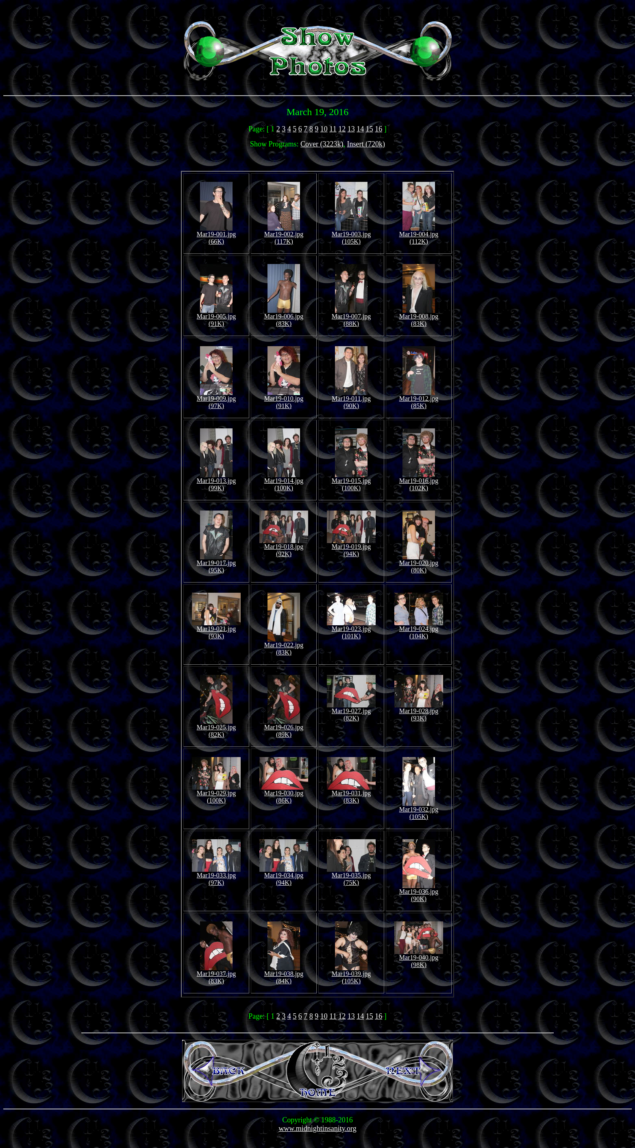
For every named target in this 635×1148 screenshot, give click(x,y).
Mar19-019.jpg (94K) (351, 547)
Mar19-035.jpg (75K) (351, 876)
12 (342, 129)
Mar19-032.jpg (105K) (418, 810)
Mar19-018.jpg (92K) (283, 547)
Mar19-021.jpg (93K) (216, 629)
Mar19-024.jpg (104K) (418, 629)
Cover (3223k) (321, 144)
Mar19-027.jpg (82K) (351, 712)
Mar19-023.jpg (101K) (351, 629)
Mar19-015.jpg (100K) (351, 481)
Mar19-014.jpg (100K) (283, 481)
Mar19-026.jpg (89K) (283, 728)
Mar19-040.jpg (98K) (418, 958)
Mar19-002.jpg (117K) (283, 235)
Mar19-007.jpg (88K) (351, 317)
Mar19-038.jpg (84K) (283, 974)
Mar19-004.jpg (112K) (418, 235)
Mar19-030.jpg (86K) (283, 794)
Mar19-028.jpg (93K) (418, 712)
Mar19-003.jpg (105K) (351, 235)
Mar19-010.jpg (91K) (283, 399)
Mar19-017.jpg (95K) (216, 564)
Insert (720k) (366, 144)
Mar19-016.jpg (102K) (418, 481)
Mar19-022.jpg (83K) (283, 646)
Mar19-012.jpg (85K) (418, 399)
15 (369, 129)
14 (360, 129)
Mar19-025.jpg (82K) (216, 728)
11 (332, 129)
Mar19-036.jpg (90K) (418, 892)
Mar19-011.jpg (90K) (351, 399)
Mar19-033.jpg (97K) (216, 876)
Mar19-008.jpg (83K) (418, 317)
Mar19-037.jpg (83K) (216, 974)
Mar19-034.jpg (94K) (283, 876)
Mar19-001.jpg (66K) (216, 235)
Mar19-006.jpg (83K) (283, 317)
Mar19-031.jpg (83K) (351, 794)
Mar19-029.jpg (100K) (216, 794)
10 (324, 129)
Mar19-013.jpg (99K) (216, 481)
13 (351, 129)
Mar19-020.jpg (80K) (418, 564)
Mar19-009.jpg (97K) (216, 399)
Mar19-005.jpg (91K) (216, 317)
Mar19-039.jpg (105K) (351, 974)
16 (378, 129)
